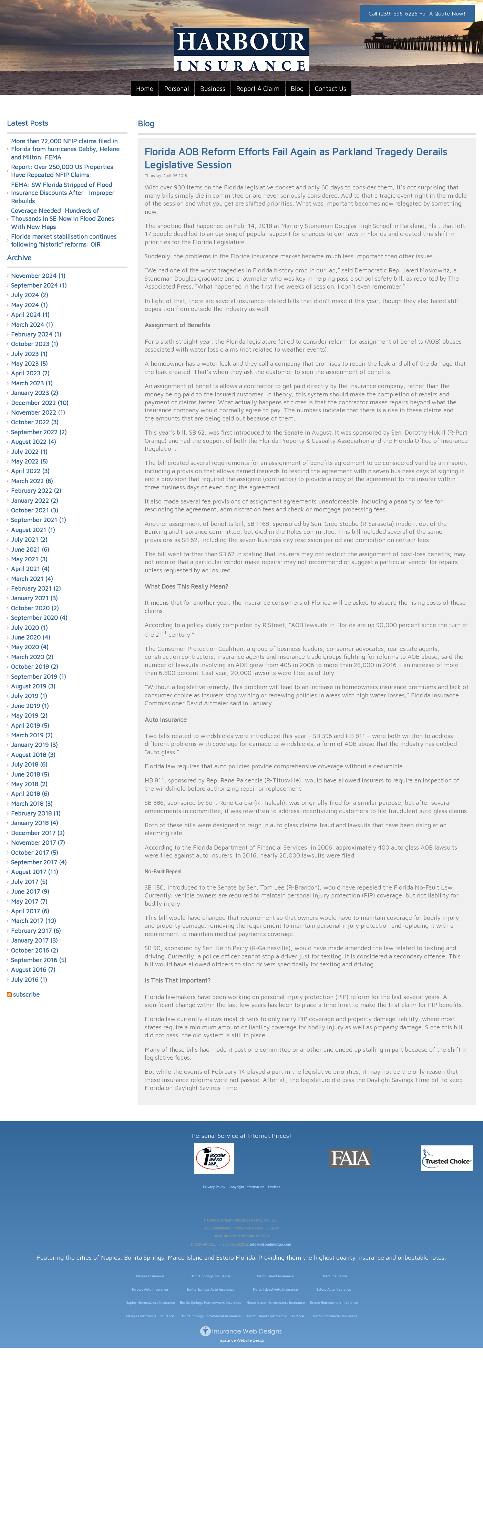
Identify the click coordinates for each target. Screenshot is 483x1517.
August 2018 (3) (33, 754)
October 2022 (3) (35, 422)
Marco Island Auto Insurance (275, 1289)
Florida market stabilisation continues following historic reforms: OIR (63, 240)
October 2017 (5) (34, 852)
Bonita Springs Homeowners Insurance (210, 1302)
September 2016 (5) (38, 960)
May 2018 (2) (29, 784)
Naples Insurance (150, 1276)
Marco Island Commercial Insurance (275, 1316)
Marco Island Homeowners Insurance (275, 1302)
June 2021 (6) (30, 549)
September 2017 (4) (39, 862)
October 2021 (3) (34, 510)
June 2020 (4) (30, 637)
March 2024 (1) (32, 324)
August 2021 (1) (33, 529)
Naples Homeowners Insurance (150, 1302)
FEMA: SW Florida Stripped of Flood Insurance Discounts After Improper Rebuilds (62, 193)
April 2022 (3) (30, 471)
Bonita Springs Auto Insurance (210, 1289)
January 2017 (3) (34, 940)
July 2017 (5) (29, 881)
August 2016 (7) (33, 969)
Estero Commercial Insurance (333, 1316)
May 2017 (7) (29, 901)
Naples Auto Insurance (150, 1289)
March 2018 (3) (32, 803)
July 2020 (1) (29, 627)
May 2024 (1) (29, 305)
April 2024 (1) (30, 314)
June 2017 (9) (30, 891)
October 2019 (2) (34, 666)
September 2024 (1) (39, 285)
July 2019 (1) (29, 695)
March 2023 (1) (32, 383)
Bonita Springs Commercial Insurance (210, 1316)
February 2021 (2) (36, 588)
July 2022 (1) (29, 451)
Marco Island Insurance (275, 1276)
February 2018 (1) (36, 813)
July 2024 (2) (29, 295)
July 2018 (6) (29, 764)
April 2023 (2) (30, 373)
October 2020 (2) (35, 608)
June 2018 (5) (30, 774)
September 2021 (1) (38, 519)
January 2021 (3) (34, 598)
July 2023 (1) (29, 353)
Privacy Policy (214, 1187)
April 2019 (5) (30, 725)
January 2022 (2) (34, 500)
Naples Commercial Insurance (150, 1316)
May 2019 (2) (29, 715)
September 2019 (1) (38, 676)
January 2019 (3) (34, 744)
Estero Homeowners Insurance (334, 1302)
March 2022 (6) (32, 481)
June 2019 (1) (30, 705)
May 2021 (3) (29, 559)
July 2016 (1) (29, 979)
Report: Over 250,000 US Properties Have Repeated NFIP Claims (62, 170)
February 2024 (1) (36, 334)
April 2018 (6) (30, 793)
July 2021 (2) (29, 539)
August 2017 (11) (34, 871)
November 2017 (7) (38, 842)
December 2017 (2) (38, 833)
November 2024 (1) (38, 275)
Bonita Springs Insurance (210, 1276)
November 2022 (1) (38, 412)
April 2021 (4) (30, 568)
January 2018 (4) (34, 823)
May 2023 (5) (29, 363)
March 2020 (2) (32, 657)
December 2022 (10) (40, 402)
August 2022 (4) (33, 441)
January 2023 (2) (34, 392)
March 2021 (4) (32, 578)
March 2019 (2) (32, 735)
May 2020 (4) (30, 647)
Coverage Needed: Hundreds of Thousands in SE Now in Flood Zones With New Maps (62, 218)
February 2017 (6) (36, 930)
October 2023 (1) (34, 343)
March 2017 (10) (33, 920)
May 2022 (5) (29, 461)
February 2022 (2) (36, 490)
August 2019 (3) (33, 686)
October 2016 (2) (34, 950)
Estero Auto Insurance (333, 1289)
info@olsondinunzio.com (270, 1244)
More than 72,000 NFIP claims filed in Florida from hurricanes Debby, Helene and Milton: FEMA (65, 149)
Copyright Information (246, 1187)
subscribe (26, 994)
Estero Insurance (333, 1276)
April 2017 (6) (30, 911)
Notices (274, 1187)
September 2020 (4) (39, 617)
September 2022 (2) (39, 432)
